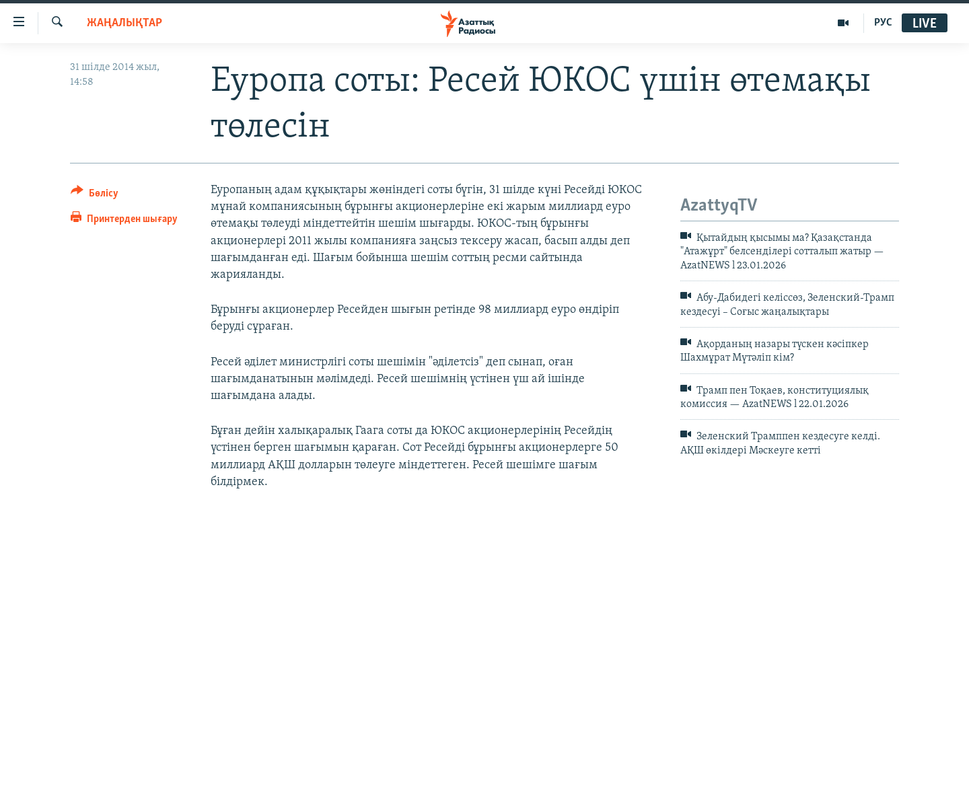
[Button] (94, 195)
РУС (883, 22)
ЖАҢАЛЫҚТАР (124, 23)
